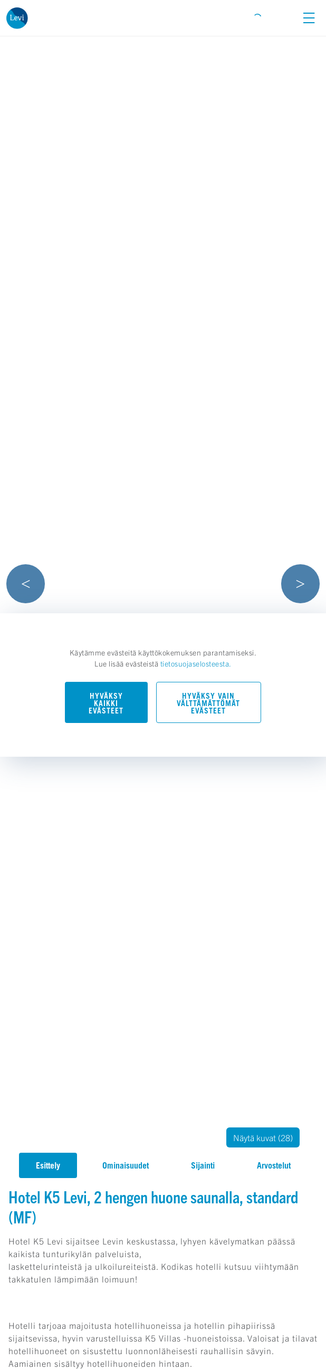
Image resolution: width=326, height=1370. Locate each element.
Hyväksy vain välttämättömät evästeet (208, 703)
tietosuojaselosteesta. (196, 663)
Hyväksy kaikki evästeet (106, 703)
